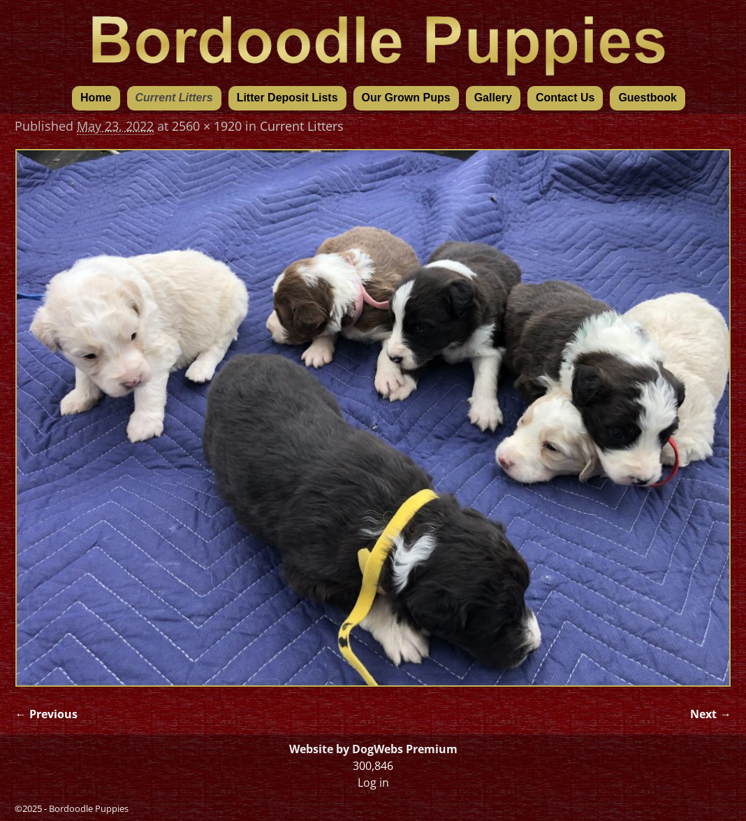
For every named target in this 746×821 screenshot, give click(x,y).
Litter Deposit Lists (287, 97)
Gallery (493, 97)
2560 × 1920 (207, 125)
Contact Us (565, 97)
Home (95, 97)
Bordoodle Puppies (89, 808)
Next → (710, 714)
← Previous (46, 714)
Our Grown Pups (406, 97)
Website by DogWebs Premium (373, 749)
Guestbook (647, 97)
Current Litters (174, 97)
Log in (373, 782)
